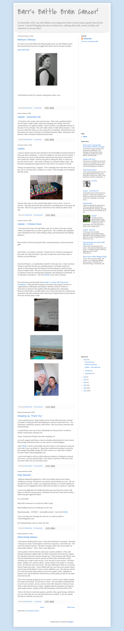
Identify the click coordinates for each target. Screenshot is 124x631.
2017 (85, 380)
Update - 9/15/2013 (89, 230)
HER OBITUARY (23, 50)
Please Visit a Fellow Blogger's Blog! (94, 256)
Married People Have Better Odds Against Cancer (94, 243)
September (89, 373)
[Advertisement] (91, 56)
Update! (94, 216)
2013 (85, 391)
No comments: (38, 215)
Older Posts (71, 607)
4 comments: (38, 601)
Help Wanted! (24, 475)
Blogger (70, 622)
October (88, 371)
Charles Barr (87, 39)
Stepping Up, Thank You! (30, 416)
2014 (85, 388)
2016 (85, 382)
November (88, 362)
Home (42, 607)
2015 (85, 385)
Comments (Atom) (32, 611)
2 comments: (38, 108)
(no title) (94, 181)
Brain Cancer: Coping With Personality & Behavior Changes (93, 146)
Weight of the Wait (89, 159)
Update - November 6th (29, 117)
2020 (85, 360)
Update (21, 148)
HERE (47, 275)
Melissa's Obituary (27, 39)
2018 (85, 377)
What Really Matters (28, 537)
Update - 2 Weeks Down (30, 224)
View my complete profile (89, 41)
